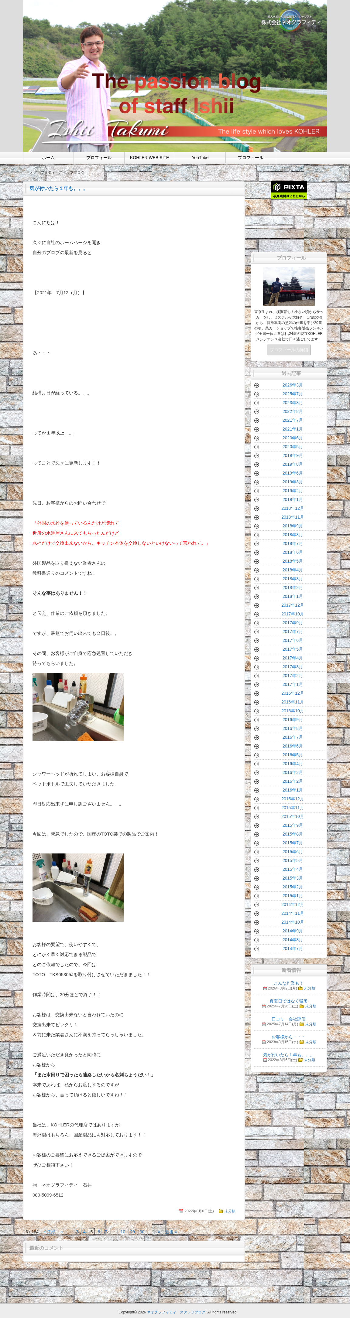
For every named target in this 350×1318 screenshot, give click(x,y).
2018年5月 (293, 561)
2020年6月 (293, 437)
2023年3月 (293, 402)
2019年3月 (293, 481)
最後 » (171, 1231)
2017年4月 (293, 658)
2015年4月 (293, 869)
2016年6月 (293, 746)
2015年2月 (293, 886)
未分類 (230, 1211)
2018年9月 (293, 525)
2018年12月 (292, 508)
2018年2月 (293, 587)
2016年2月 (293, 781)
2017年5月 (293, 649)
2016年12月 (292, 693)
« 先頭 (49, 1231)
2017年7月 (293, 631)
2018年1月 (293, 596)
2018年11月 (292, 517)
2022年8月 (293, 411)
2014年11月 (292, 913)
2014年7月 (293, 948)
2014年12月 (292, 904)
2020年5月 (293, 446)
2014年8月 (293, 939)
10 (123, 1231)
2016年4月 (293, 763)
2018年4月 (293, 569)
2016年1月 (293, 790)
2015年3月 (293, 878)
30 (142, 1231)
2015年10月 (292, 816)
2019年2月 (293, 490)
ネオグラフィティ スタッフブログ (176, 1312)
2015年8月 (293, 834)
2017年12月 (292, 605)
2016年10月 (292, 710)
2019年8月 (293, 464)
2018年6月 (293, 552)
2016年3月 (293, 772)
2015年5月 (293, 860)
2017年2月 (293, 675)
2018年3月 (293, 578)
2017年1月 (293, 684)
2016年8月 (293, 728)
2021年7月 (293, 420)
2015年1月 (293, 895)
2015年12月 (292, 798)
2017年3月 (293, 666)
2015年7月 (293, 842)
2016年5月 (293, 754)
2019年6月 (293, 473)
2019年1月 (293, 499)
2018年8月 (293, 534)
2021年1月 (293, 429)
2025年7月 (293, 393)
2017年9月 (293, 622)
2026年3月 (293, 385)
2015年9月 (293, 825)
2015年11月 (292, 807)
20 (132, 1231)
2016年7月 (293, 737)
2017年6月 (293, 640)
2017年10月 (292, 613)
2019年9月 (293, 455)
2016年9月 (293, 719)
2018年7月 (293, 543)
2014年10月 (292, 922)
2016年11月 (292, 702)
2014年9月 (293, 930)
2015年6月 (293, 851)
